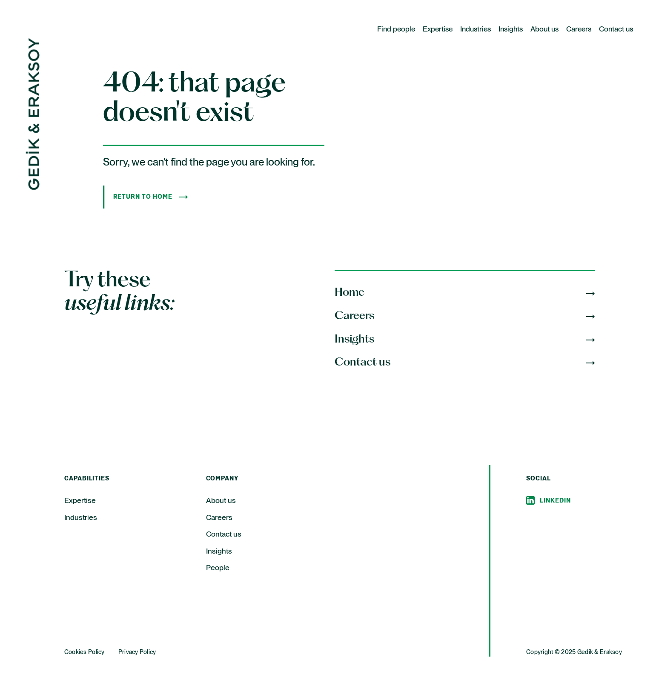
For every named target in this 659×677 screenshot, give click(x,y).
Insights (511, 29)
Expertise (438, 29)
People (217, 568)
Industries (475, 29)
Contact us (616, 29)
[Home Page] (33, 188)
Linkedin (555, 500)
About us (544, 29)
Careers (578, 29)
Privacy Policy (137, 652)
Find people (396, 29)
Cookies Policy (84, 652)
